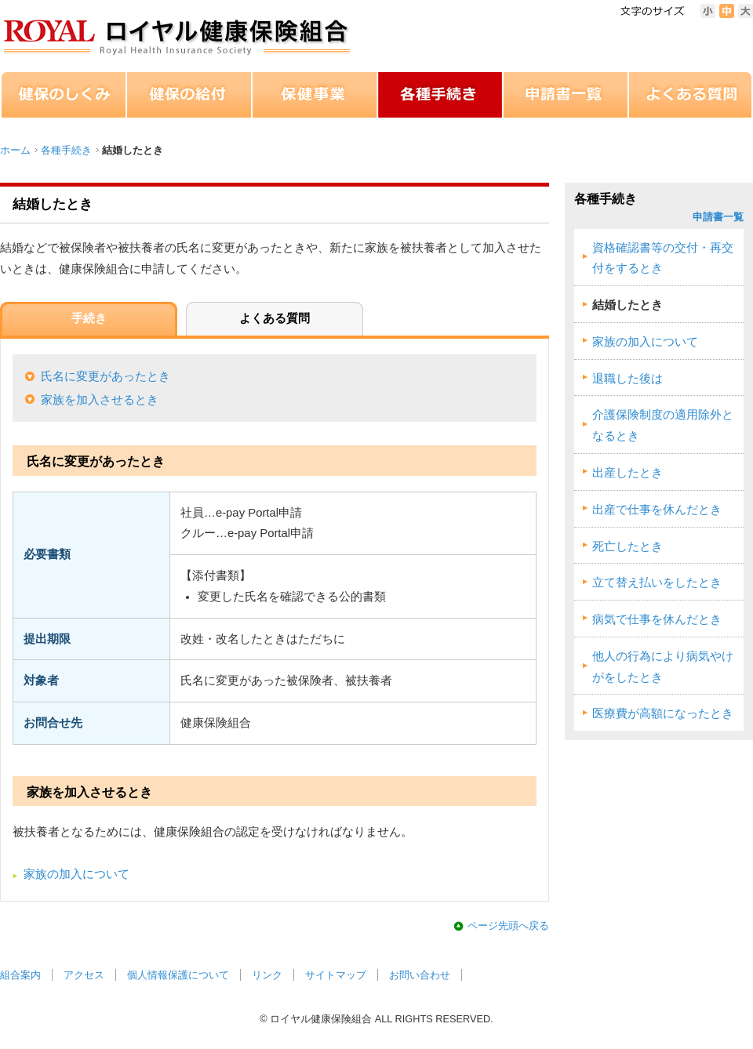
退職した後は (627, 378)
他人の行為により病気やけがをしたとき (662, 667)
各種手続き (66, 150)
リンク (267, 975)
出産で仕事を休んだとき (657, 509)
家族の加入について (76, 874)
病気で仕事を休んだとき (657, 619)
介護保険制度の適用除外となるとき (662, 425)
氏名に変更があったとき (105, 376)
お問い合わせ (419, 975)
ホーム (15, 150)
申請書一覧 (718, 217)
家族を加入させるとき (99, 400)
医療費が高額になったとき (662, 713)
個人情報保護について (178, 975)
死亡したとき (627, 546)
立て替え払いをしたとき (657, 582)
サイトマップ (335, 975)
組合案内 (20, 975)
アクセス (84, 975)
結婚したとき (627, 305)
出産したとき (627, 472)
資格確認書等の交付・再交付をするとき (662, 258)
